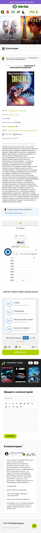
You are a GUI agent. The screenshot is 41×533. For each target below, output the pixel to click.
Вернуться (20, 352)
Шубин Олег (14, 114)
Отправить (10, 436)
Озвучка (21, 228)
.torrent (20, 236)
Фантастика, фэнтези (29, 130)
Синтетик (11, 126)
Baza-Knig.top (18, 523)
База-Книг (10, 58)
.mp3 (21, 242)
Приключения (21, 58)
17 (7, 347)
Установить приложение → (14, 213)
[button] (6, 403)
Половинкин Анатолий (17, 110)
